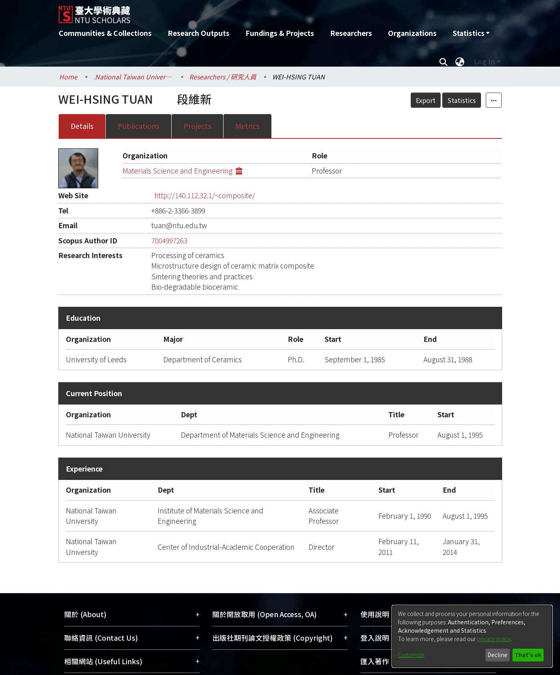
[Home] (237, 11)
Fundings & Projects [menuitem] (279, 33)
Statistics (461, 100)
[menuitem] (471, 33)
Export (425, 100)
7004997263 (169, 240)
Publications (138, 126)
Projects (197, 126)
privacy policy (494, 639)
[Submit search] (444, 61)
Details (82, 126)
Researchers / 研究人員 (222, 76)
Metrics (247, 126)
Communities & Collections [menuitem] (105, 33)
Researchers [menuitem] (351, 33)
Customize (411, 655)
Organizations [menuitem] (412, 33)
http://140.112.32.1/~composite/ (204, 195)
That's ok (527, 655)
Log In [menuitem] (484, 61)
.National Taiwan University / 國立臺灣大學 (133, 76)
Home (68, 76)
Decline (497, 655)
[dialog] (472, 636)
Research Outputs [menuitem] (199, 33)
